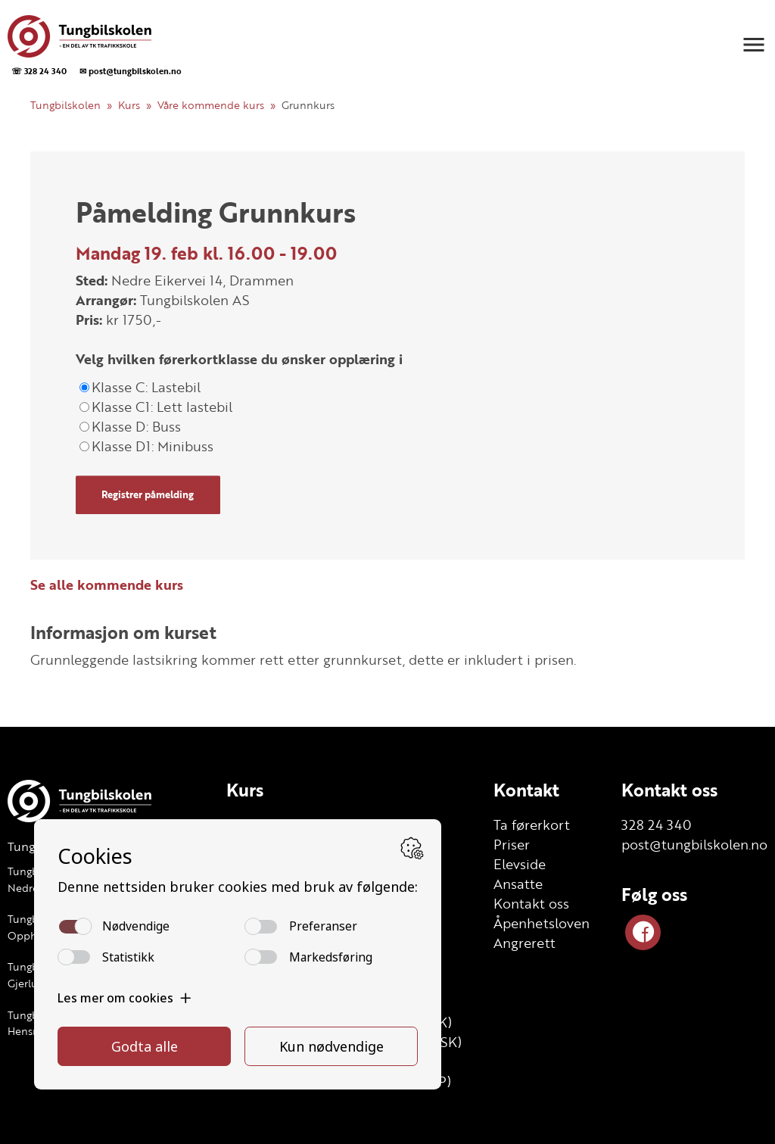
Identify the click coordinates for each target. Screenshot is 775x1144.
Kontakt (526, 790)
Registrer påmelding (147, 494)
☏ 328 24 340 (39, 70)
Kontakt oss (531, 903)
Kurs (129, 105)
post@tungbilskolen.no (694, 844)
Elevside (519, 864)
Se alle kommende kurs (106, 584)
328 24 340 (656, 824)
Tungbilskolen (65, 105)
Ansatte (518, 883)
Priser (511, 844)
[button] (753, 44)
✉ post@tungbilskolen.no (130, 70)
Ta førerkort (531, 824)
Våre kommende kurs (210, 105)
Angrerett (524, 942)
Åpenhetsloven (541, 923)
